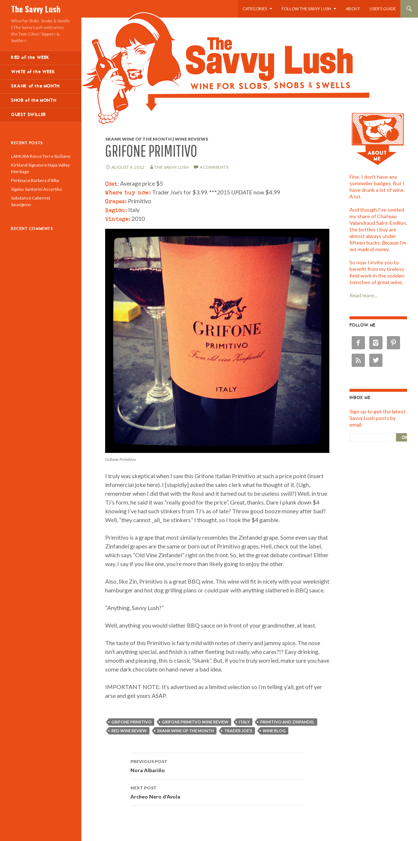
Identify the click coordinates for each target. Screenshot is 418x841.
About (353, 8)
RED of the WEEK (30, 57)
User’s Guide (383, 8)
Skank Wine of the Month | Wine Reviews (156, 139)
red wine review (129, 730)
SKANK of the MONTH (35, 86)
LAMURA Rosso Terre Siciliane (40, 156)
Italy (244, 721)
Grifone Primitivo (131, 721)
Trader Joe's (238, 730)
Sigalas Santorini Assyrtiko (36, 189)
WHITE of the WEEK (33, 72)
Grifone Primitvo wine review (195, 721)
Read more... (363, 295)
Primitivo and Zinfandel (287, 721)
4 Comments (214, 167)
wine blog (274, 730)
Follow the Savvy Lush (306, 8)
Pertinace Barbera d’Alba (35, 180)
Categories (255, 8)
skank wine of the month (185, 730)
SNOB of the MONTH (33, 100)
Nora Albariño (217, 765)
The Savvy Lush (35, 9)
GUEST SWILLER (29, 114)
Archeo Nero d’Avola (217, 792)
